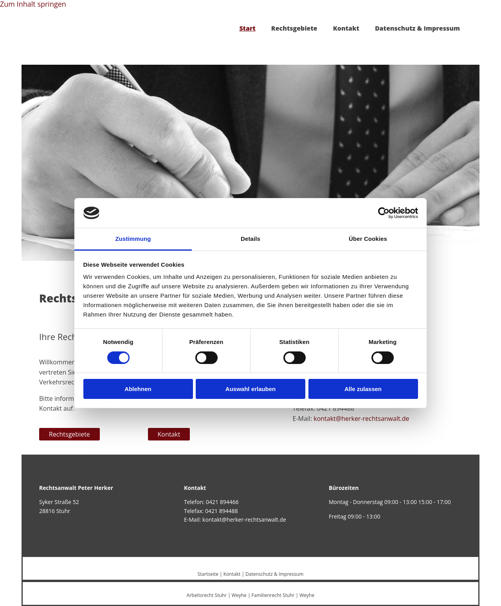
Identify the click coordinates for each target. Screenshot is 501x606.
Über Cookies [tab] (368, 238)
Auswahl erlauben (250, 389)
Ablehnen (137, 389)
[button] (69, 434)
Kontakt (346, 28)
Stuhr (221, 595)
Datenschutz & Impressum (417, 28)
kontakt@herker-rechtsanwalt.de (361, 418)
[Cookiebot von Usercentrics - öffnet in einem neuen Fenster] (384, 213)
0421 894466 (222, 502)
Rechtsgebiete (294, 28)
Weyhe (239, 595)
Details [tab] (250, 238)
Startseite (208, 574)
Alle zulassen (363, 389)
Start (247, 28)
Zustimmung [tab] (133, 238)
